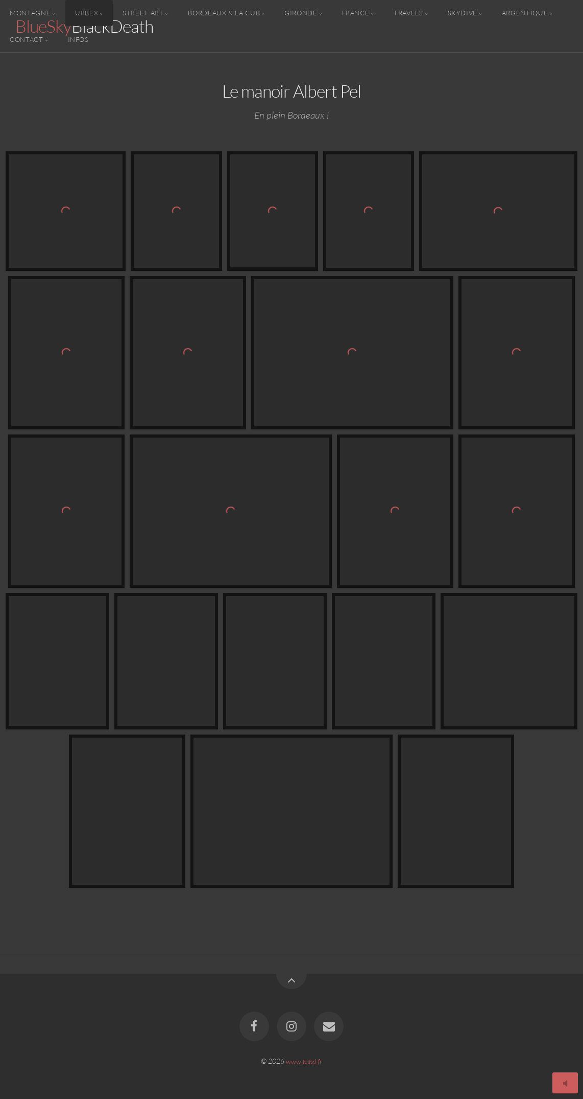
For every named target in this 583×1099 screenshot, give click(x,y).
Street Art (143, 13)
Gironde (300, 13)
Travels (408, 13)
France (356, 13)
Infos (78, 39)
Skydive (462, 13)
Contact (26, 39)
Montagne (30, 13)
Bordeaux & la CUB (224, 13)
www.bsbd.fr (304, 1061)
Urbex (86, 13)
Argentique (525, 13)
